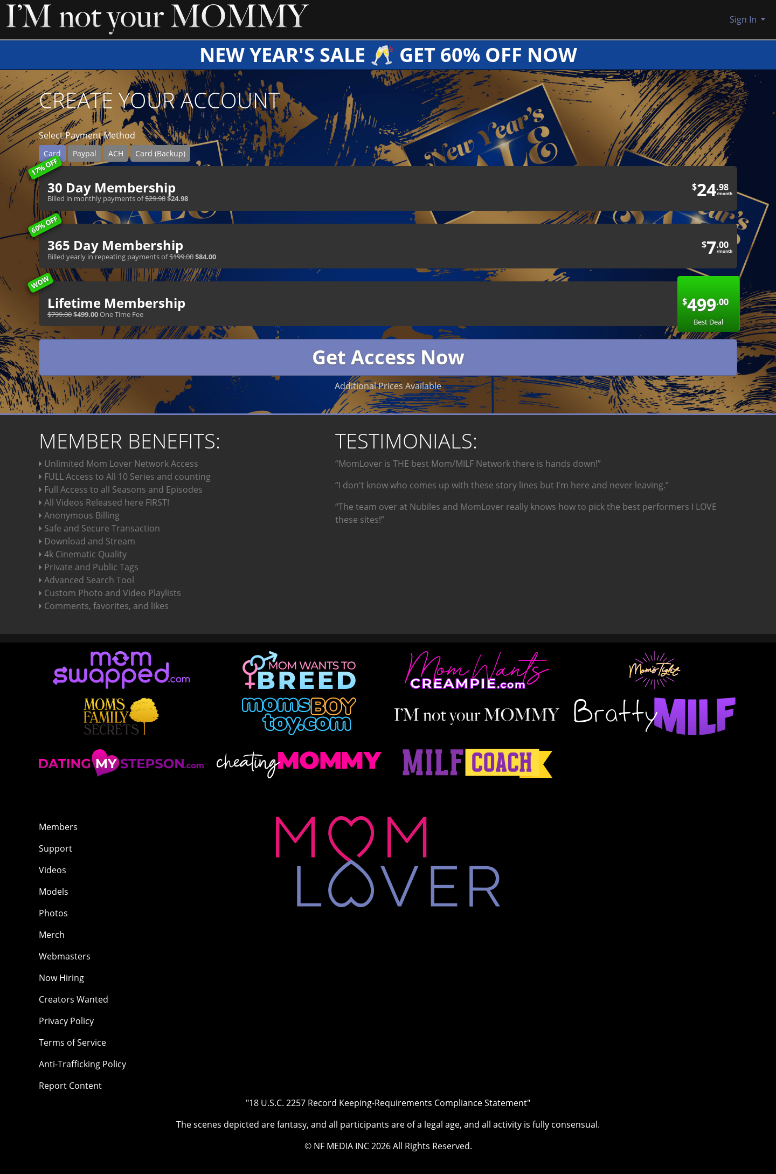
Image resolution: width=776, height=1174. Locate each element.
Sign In (744, 19)
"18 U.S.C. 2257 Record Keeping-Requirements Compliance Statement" (388, 1103)
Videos (52, 870)
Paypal (84, 153)
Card (52, 153)
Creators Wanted (73, 999)
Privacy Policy (66, 1021)
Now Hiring (61, 978)
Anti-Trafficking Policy (82, 1064)
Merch (52, 935)
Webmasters (65, 956)
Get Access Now (388, 357)
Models (53, 891)
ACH (115, 153)
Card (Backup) (160, 153)
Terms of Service (72, 1042)
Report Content (70, 1086)
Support (55, 848)
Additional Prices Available (388, 386)
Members (58, 827)
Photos (53, 913)
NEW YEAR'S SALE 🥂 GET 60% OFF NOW (388, 55)
